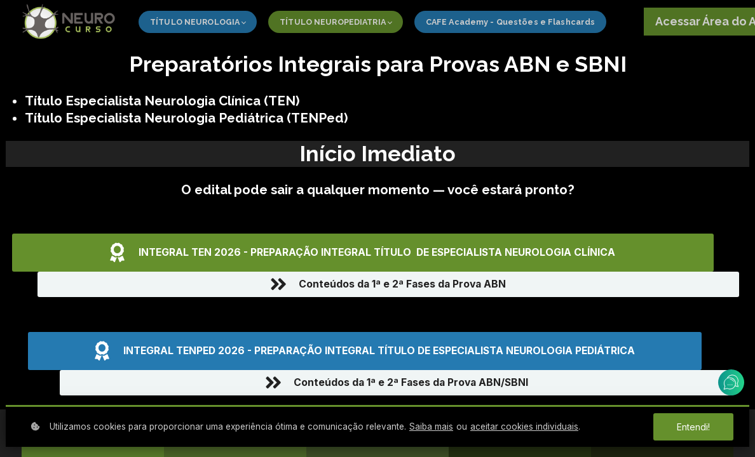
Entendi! (693, 426)
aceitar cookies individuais (524, 426)
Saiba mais (431, 426)
